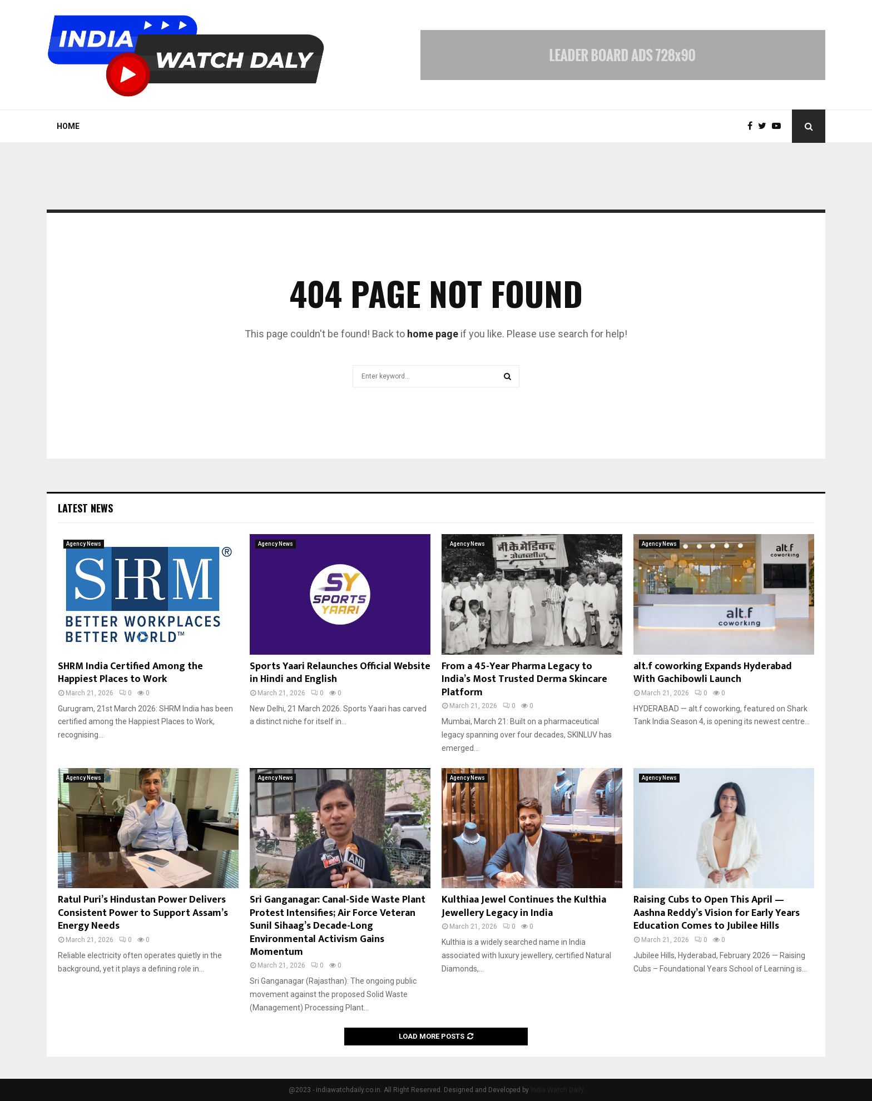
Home (68, 126)
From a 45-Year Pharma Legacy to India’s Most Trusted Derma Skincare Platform (524, 679)
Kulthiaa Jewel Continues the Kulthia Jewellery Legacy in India (524, 906)
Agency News (83, 544)
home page (432, 334)
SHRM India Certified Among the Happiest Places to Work (130, 672)
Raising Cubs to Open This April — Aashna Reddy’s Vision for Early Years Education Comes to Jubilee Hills (716, 912)
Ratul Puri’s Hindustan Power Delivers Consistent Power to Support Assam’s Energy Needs (143, 912)
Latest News (85, 508)
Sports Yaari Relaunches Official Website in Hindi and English (340, 672)
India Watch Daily (557, 1090)
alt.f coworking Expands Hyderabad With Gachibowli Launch (712, 672)
